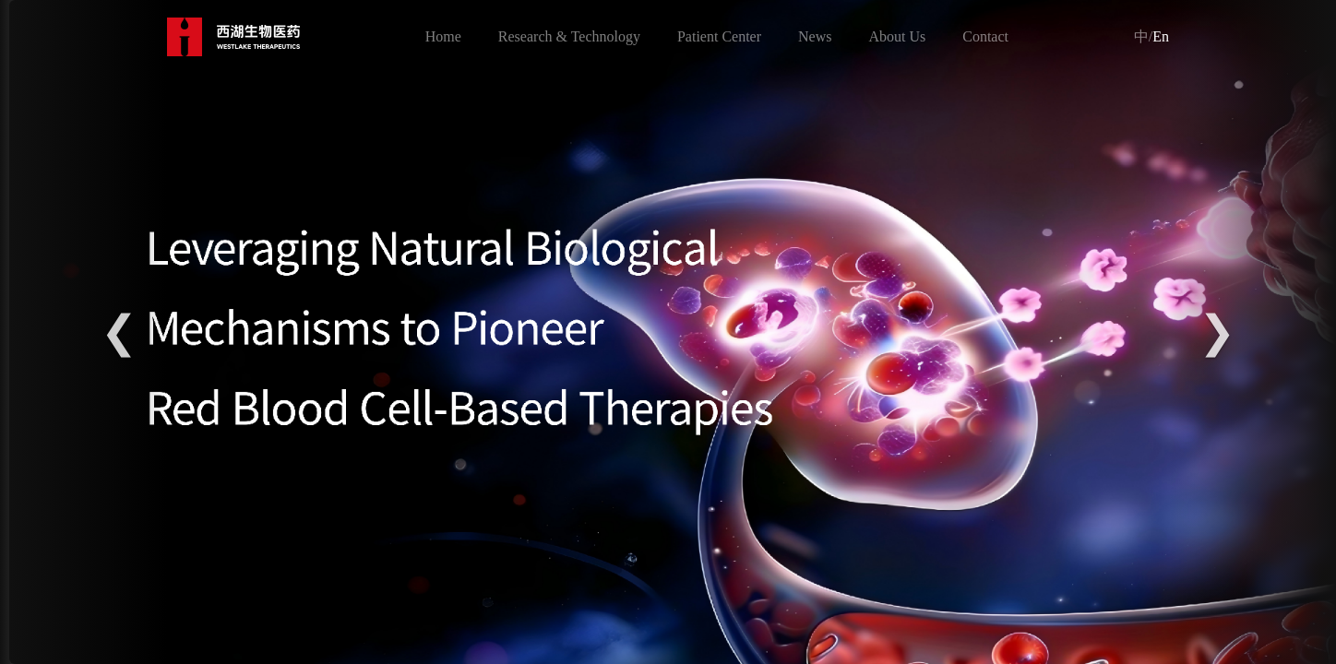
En (1151, 36)
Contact (985, 36)
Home (443, 36)
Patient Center (719, 36)
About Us (896, 36)
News (814, 36)
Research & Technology (569, 36)
